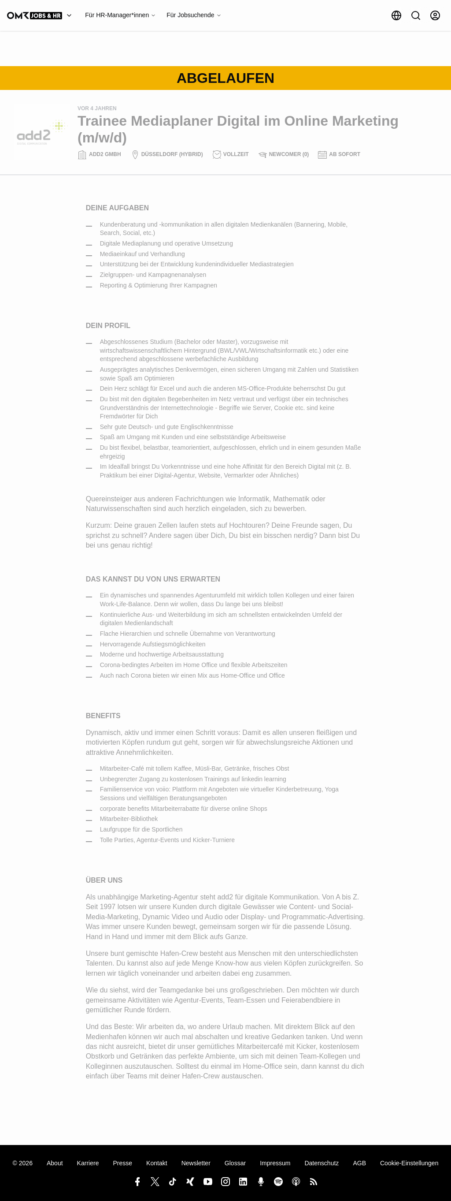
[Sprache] (396, 15)
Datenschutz (321, 1163)
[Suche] (416, 15)
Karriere (88, 1163)
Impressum (275, 1163)
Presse (122, 1163)
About (55, 1163)
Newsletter (196, 1163)
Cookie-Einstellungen (409, 1163)
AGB (359, 1163)
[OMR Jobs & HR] (41, 15)
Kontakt (156, 1163)
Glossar (235, 1163)
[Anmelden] (435, 15)
